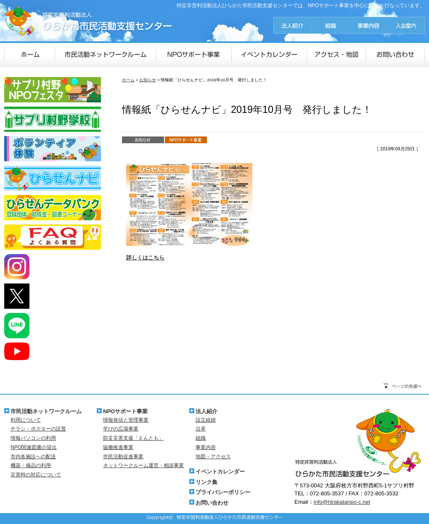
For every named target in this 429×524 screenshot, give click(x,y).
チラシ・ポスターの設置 (38, 429)
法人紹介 (206, 411)
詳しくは (137, 257)
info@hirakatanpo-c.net (342, 502)
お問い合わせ (212, 503)
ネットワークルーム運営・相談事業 (143, 465)
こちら (156, 257)
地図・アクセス (213, 457)
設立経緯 (206, 420)
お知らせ (147, 80)
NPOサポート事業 (125, 411)
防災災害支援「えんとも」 (133, 438)
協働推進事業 (118, 447)
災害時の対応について (36, 475)
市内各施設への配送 (33, 457)
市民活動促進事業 (123, 457)
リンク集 (206, 482)
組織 (201, 438)
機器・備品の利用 (31, 465)
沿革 (201, 429)
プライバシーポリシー (223, 492)
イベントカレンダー (220, 471)
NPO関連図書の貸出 (34, 447)
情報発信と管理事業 (125, 420)
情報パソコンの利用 (33, 438)
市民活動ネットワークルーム (46, 411)
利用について (26, 420)
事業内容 (206, 447)
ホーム (128, 80)
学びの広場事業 (120, 429)
